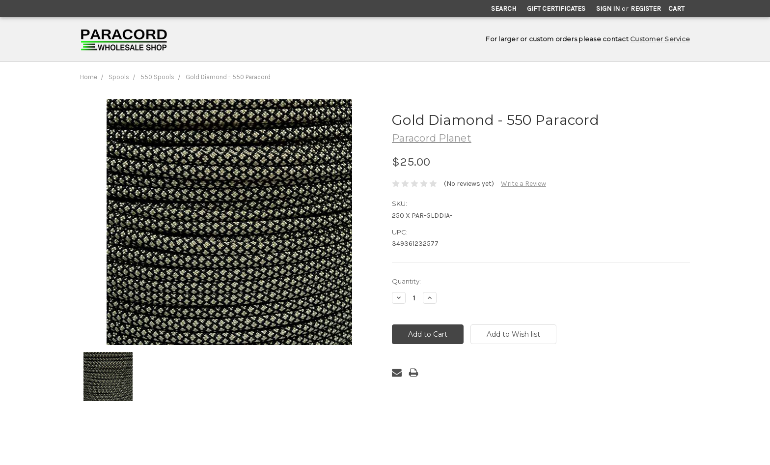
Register (646, 8)
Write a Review (523, 183)
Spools (119, 77)
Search (503, 8)
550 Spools (157, 77)
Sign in (608, 8)
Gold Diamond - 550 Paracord (228, 77)
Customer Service (660, 39)
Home (88, 77)
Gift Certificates (556, 8)
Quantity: (406, 281)
